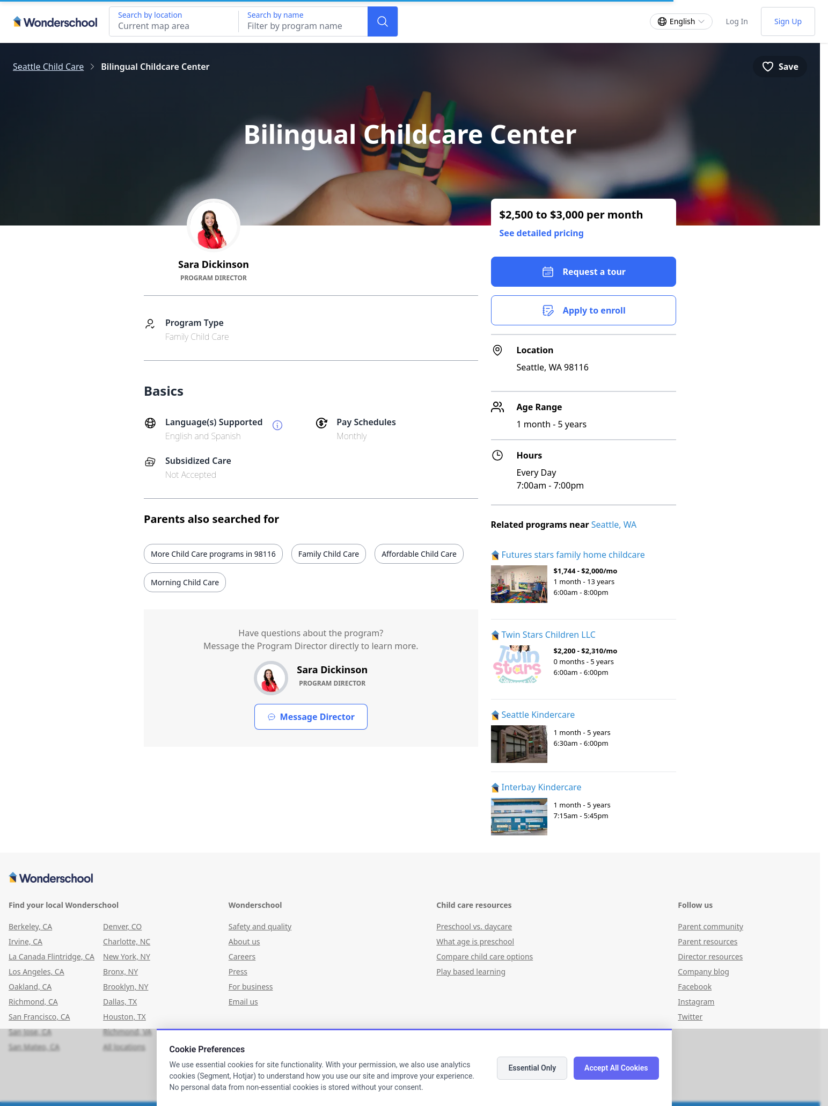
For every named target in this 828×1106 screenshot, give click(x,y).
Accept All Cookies (616, 1068)
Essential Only (532, 1068)
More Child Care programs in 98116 (213, 554)
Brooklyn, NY (125, 986)
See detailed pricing (542, 233)
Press (238, 971)
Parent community (710, 926)
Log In (737, 21)
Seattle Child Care (48, 66)
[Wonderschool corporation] (410, 878)
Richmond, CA (33, 1001)
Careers (242, 956)
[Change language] (681, 21)
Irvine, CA (25, 941)
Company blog (703, 971)
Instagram (696, 1001)
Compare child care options (484, 956)
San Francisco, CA (39, 1017)
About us (244, 941)
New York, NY (126, 956)
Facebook (695, 986)
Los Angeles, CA (36, 971)
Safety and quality (260, 926)
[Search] (383, 21)
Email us (243, 1001)
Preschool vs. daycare (474, 926)
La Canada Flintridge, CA (51, 956)
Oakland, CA (30, 986)
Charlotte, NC (126, 941)
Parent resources (707, 941)
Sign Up (788, 21)
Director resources (710, 956)
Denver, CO (122, 926)
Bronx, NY (120, 971)
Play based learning (470, 971)
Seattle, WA (613, 524)
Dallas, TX (120, 1001)
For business (251, 986)
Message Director (311, 717)
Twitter (690, 1017)
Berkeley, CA (30, 926)
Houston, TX (124, 1017)
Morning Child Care (185, 582)
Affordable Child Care (419, 554)
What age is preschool (475, 941)
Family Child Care (328, 554)
